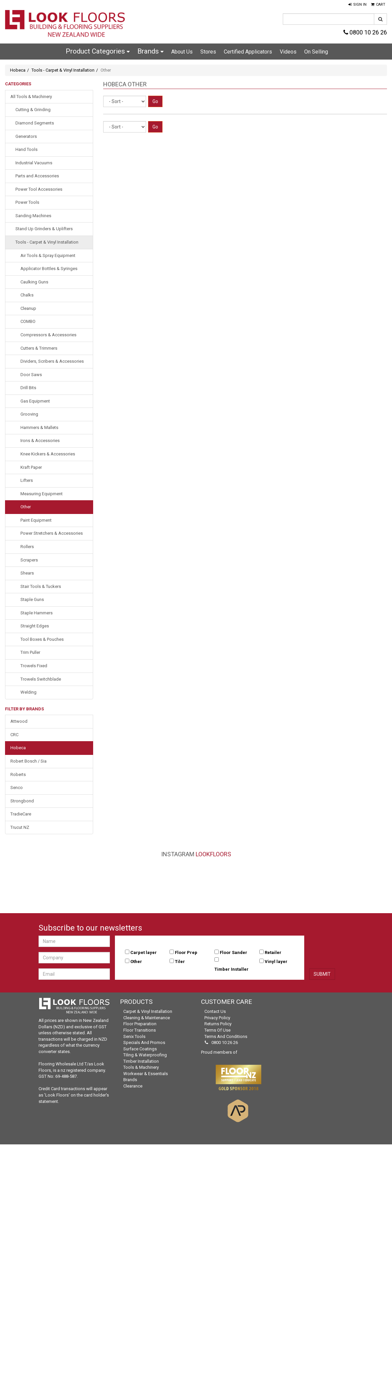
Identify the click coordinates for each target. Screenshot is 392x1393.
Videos (288, 52)
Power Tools (27, 202)
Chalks (27, 294)
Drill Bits (28, 387)
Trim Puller (30, 652)
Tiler (180, 961)
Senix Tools (134, 1036)
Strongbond (22, 800)
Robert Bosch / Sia (28, 761)
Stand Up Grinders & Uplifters (44, 228)
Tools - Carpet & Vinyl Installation (62, 70)
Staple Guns (32, 599)
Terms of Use (217, 1030)
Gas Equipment (35, 401)
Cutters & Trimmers (38, 348)
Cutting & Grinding (33, 109)
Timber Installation (141, 1061)
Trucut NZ (19, 827)
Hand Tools (26, 149)
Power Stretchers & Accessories (51, 533)
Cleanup (28, 308)
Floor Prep (186, 952)
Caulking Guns (34, 281)
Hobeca (17, 70)
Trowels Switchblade (40, 679)
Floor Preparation (139, 1023)
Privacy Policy (217, 1017)
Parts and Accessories (37, 175)
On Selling (316, 52)
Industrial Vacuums (33, 162)
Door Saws (31, 374)
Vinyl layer (276, 961)
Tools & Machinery (141, 1067)
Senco (16, 787)
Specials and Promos (144, 1042)
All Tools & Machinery (31, 96)
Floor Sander (233, 952)
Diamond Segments (34, 122)
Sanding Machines (33, 215)
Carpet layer (143, 952)
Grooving (29, 414)
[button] (357, 4)
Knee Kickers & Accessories (47, 453)
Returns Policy (218, 1023)
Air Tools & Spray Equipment (47, 255)
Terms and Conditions (225, 1036)
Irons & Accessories (40, 440)
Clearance (132, 1086)
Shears (27, 573)
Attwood (18, 721)
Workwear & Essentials (145, 1073)
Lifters (26, 480)
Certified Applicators (248, 52)
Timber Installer (231, 969)
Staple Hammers (36, 612)
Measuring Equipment (41, 493)
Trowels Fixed (33, 665)
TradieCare (20, 813)
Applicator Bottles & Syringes (48, 268)
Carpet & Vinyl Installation (147, 1011)
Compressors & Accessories (48, 334)
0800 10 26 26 (365, 32)
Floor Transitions (139, 1030)
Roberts (18, 774)
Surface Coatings (140, 1048)
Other (25, 506)
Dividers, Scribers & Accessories (52, 361)
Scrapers (29, 559)
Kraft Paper (31, 467)
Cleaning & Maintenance (146, 1017)
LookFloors (213, 854)
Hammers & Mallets (39, 427)
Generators (26, 136)
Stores (208, 52)
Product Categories (98, 51)
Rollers (27, 546)
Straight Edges (34, 625)
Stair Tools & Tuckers (40, 586)
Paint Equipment (36, 520)
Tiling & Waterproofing (145, 1054)
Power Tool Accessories (38, 189)
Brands (150, 51)
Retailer (273, 952)
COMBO (28, 321)
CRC (14, 734)
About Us (182, 52)
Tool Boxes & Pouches (42, 639)
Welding (28, 692)
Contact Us (215, 1011)
